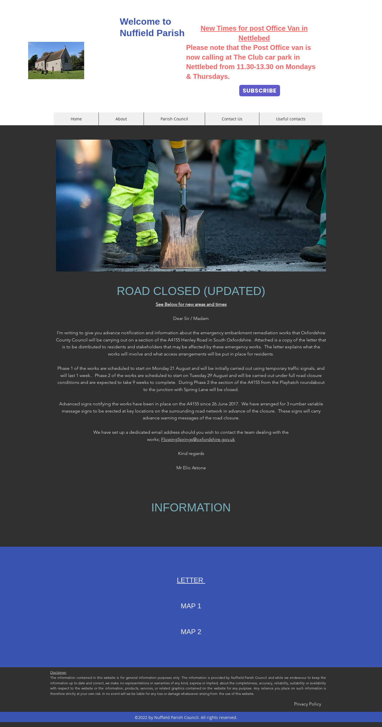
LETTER (191, 580)
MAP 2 (191, 632)
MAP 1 (191, 606)
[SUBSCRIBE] (259, 90)
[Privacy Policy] (308, 704)
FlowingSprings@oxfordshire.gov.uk (198, 439)
